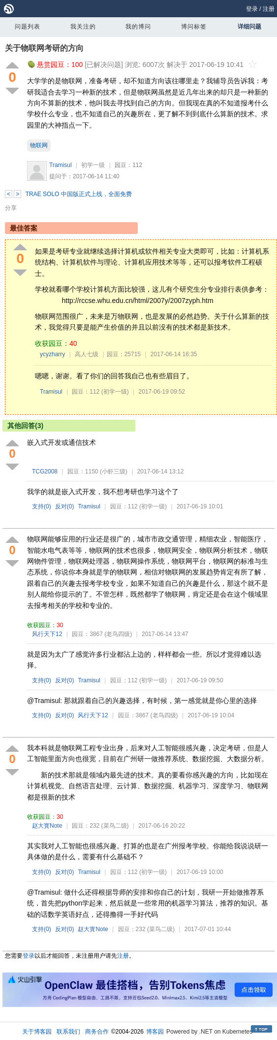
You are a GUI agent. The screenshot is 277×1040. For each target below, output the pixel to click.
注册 (269, 8)
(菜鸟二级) (115, 825)
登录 (252, 8)
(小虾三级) (113, 471)
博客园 (155, 1031)
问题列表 (27, 26)
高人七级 (86, 354)
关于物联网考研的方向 (44, 48)
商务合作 (97, 1031)
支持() (41, 506)
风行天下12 (47, 634)
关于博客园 (37, 1031)
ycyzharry (52, 354)
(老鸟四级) (118, 634)
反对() (64, 506)
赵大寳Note (47, 825)
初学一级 (93, 165)
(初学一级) (115, 391)
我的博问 (138, 26)
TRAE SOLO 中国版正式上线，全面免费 (79, 194)
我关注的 (83, 26)
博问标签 (194, 26)
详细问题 (249, 26)
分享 (11, 207)
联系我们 (68, 1031)
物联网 (39, 145)
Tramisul (60, 165)
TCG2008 (45, 471)
